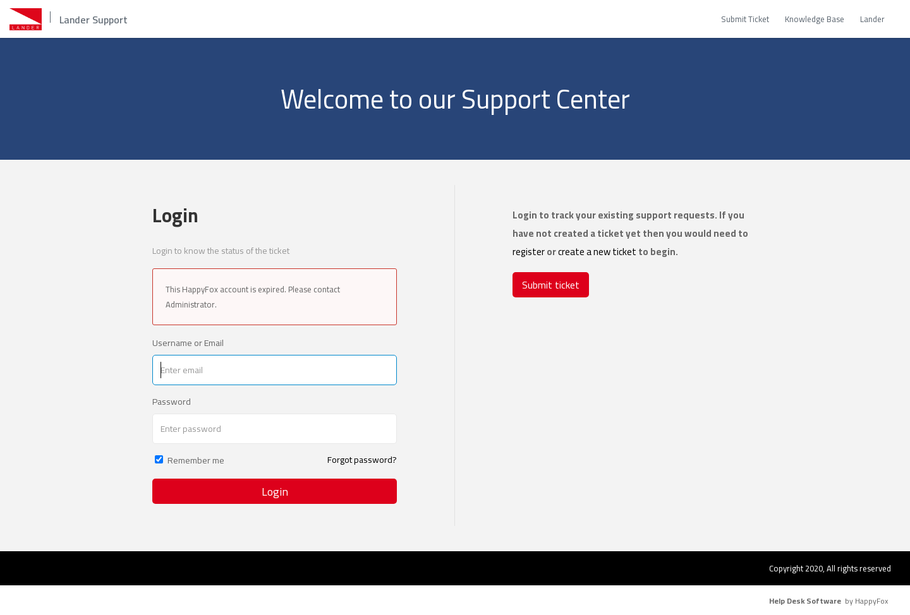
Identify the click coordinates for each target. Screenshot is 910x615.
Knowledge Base (814, 19)
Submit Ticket (745, 19)
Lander (872, 19)
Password (171, 401)
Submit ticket (550, 284)
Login (275, 491)
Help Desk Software (805, 601)
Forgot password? (362, 459)
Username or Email (188, 343)
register (529, 251)
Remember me (195, 460)
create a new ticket (597, 251)
